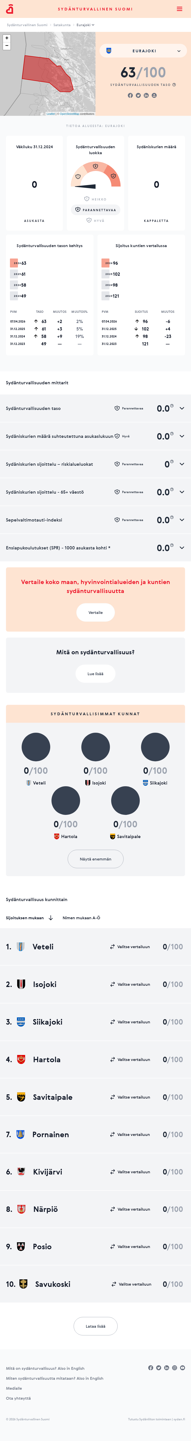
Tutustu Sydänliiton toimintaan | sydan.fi (156, 1419)
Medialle (14, 1388)
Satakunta (62, 24)
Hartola (39, 1059)
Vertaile (96, 612)
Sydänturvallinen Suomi (95, 9)
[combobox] (143, 51)
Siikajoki (39, 1022)
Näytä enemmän (95, 859)
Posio (34, 1246)
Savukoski (44, 1284)
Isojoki (36, 984)
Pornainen (42, 1134)
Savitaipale (45, 1097)
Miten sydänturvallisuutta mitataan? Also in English (54, 1378)
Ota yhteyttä (18, 1398)
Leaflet (51, 113)
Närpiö (37, 1209)
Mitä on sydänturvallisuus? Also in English (45, 1368)
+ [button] (6, 38)
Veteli (35, 947)
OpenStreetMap (69, 113)
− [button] (6, 46)
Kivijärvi (39, 1172)
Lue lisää (95, 673)
